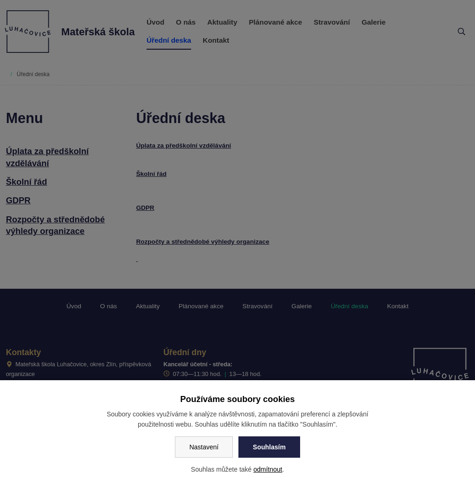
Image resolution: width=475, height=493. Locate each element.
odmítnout (267, 469)
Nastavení (203, 447)
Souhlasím (269, 447)
